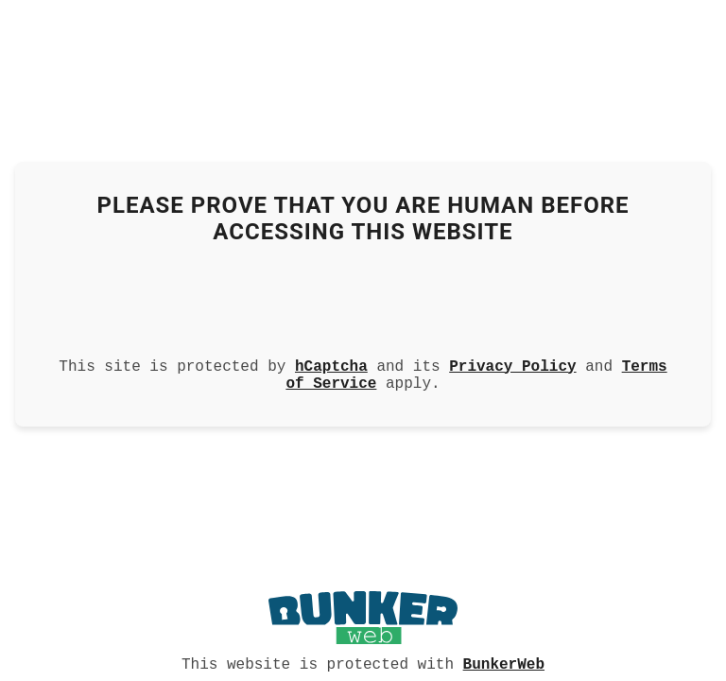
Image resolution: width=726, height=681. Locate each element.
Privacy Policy (512, 363)
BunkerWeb (503, 663)
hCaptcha (331, 363)
